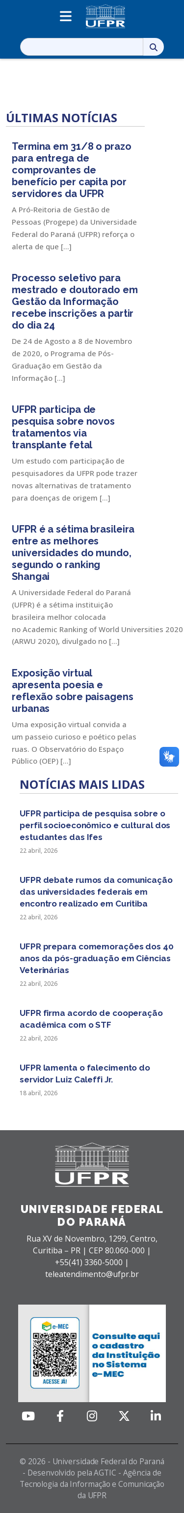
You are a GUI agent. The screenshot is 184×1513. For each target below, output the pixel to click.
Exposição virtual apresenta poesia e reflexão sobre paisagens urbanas (72, 690)
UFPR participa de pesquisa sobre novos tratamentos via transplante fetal (63, 427)
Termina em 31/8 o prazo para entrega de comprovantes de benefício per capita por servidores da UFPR (71, 170)
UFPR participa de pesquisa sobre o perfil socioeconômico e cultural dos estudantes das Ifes (95, 825)
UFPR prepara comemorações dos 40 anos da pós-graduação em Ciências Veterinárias (97, 958)
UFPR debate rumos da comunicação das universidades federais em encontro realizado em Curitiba (96, 891)
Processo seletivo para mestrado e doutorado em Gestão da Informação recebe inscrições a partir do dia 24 (75, 301)
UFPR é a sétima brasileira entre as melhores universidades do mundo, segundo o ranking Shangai (73, 552)
